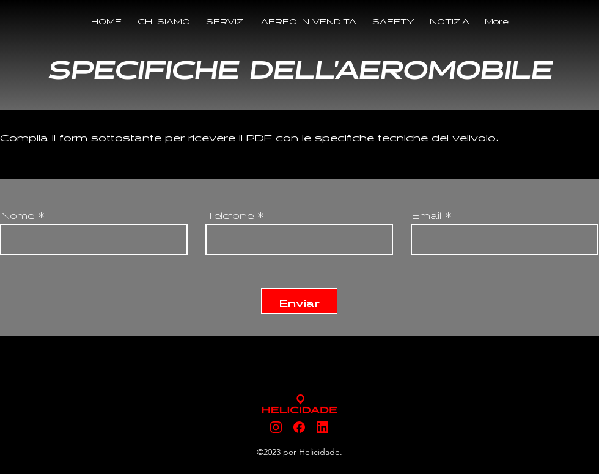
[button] (225, 20)
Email (426, 214)
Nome (17, 214)
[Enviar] (299, 301)
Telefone (230, 214)
